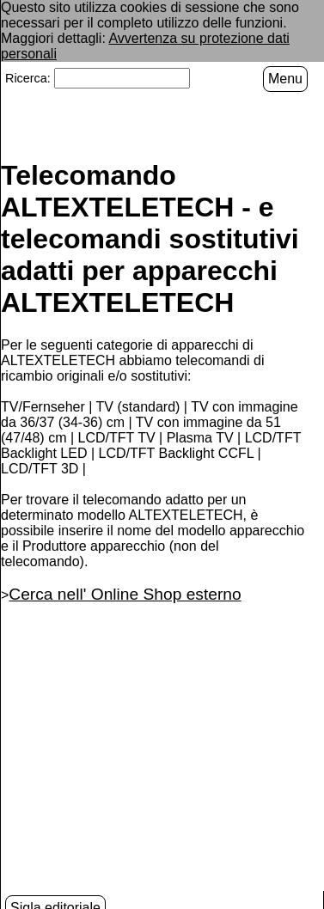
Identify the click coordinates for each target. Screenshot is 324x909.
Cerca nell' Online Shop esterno (125, 592)
